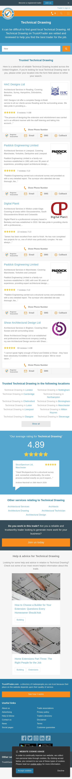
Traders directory (44, 716)
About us (6, 708)
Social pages (7, 727)
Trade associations (45, 708)
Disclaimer (41, 720)
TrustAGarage (8, 762)
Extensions (33, 670)
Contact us (6, 720)
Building (20, 620)
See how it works (36, 694)
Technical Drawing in (18, 390)
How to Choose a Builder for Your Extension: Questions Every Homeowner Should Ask (33, 609)
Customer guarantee (46, 727)
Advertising (7, 712)
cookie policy (36, 764)
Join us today (36, 542)
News (4, 724)
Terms (39, 724)
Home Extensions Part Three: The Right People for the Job (33, 660)
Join (48, 3)
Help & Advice (8, 716)
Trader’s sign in (63, 8)
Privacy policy (43, 712)
